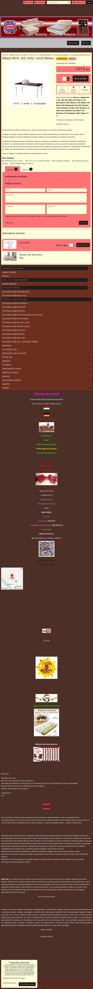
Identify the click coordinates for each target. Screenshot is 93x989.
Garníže (47, 388)
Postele (47, 276)
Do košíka (80, 78)
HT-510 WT (24, 243)
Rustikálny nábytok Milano (23, 163)
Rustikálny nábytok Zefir (13, 311)
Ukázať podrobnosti (9, 983)
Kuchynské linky (9, 349)
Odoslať (83, 223)
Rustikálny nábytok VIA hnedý (15, 319)
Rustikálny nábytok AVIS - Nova (15, 322)
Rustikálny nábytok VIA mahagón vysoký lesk (22, 315)
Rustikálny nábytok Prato (13, 307)
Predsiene (6, 345)
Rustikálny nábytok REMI (13, 334)
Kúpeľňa (6, 376)
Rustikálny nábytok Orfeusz (15, 303)
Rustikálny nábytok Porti (13, 338)
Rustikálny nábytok (62, 161)
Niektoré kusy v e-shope (14, 161)
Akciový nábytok (9, 284)
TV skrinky (7, 365)
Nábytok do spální (47, 372)
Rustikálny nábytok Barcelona (16, 292)
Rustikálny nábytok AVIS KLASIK (16, 326)
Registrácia (39, 2)
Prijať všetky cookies (27, 984)
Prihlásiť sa (28, 2)
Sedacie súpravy (47, 272)
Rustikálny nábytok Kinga (13, 330)
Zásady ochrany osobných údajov (14, 978)
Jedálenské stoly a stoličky (14, 353)
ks (72, 245)
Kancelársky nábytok (47, 380)
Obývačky (47, 361)
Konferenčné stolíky (11, 369)
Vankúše (5, 384)
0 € (89, 2)
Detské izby (47, 357)
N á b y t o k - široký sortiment (39, 161)
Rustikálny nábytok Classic (14, 295)
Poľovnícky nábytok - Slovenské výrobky (20, 342)
